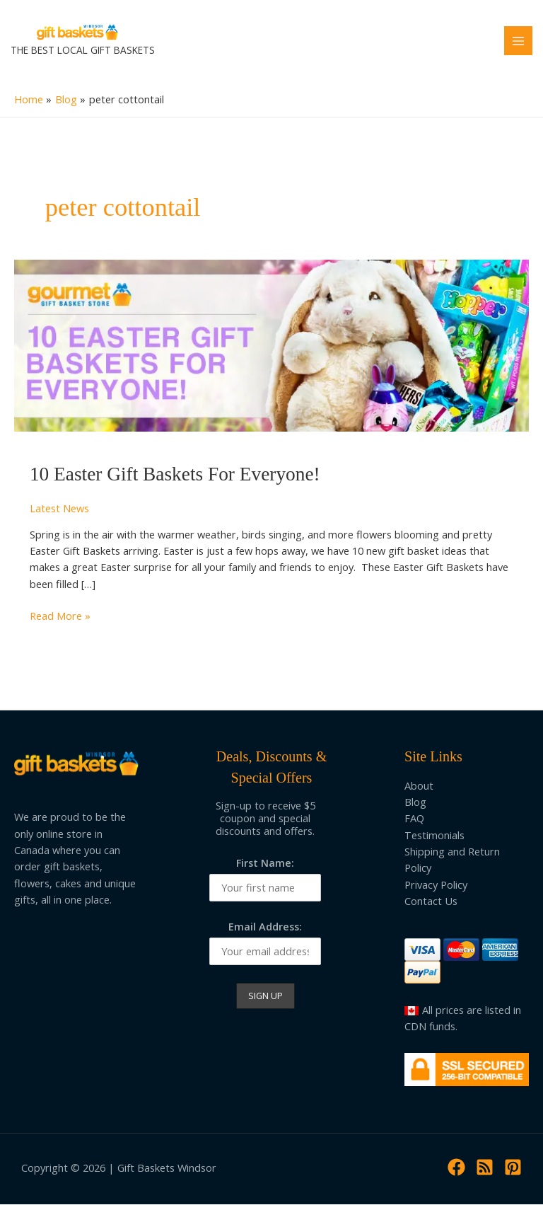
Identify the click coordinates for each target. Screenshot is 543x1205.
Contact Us (430, 901)
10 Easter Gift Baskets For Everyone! (175, 475)
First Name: (265, 863)
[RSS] (485, 1168)
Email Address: (265, 927)
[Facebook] (456, 1168)
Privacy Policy (435, 885)
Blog (415, 802)
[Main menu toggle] (518, 41)
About (418, 786)
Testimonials (434, 836)
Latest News (59, 509)
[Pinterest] (513, 1168)
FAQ (414, 819)
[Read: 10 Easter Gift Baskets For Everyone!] (271, 345)
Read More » (60, 617)
